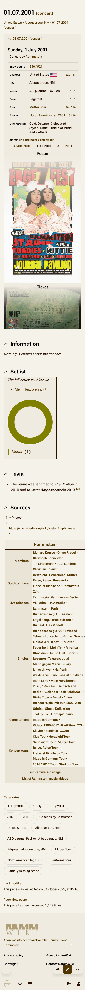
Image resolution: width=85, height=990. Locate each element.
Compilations (19, 719)
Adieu (67, 697)
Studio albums (18, 583)
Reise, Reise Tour (45, 747)
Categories (11, 797)
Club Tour (39, 736)
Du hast (38, 625)
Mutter (72, 575)
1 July (37, 806)
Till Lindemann (43, 563)
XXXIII (64, 730)
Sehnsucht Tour (44, 742)
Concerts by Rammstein (55, 817)
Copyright (11, 964)
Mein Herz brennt (28, 389)
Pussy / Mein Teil (44, 686)
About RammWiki (58, 955)
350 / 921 (36, 66)
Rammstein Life (43, 597)
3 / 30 (72, 115)
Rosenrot (59, 580)
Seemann (66, 614)
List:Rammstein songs (44, 772)
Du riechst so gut (45, 614)
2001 (26, 817)
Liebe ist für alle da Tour (50, 753)
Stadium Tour (68, 764)
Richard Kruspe (44, 552)
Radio (37, 692)
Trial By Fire (41, 714)
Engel (37, 620)
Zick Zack (75, 692)
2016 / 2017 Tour (45, 764)
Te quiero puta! (58, 658)
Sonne (78, 636)
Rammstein (34, 56)
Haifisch (61, 669)
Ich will (56, 642)
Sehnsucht (57, 575)
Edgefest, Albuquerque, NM (26, 849)
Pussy (66, 664)
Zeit (36, 591)
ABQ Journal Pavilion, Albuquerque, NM (35, 838)
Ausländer (51, 692)
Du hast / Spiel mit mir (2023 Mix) (57, 703)
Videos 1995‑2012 (46, 725)
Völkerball (40, 603)
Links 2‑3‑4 (41, 642)
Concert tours (19, 750)
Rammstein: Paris (45, 608)
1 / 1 (73, 82)
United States (13, 22)
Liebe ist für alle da (46, 586)
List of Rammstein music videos (45, 778)
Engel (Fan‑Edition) (57, 620)
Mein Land (40, 681)
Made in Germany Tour (49, 758)
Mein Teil (56, 647)
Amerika (72, 647)
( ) (27, 452)
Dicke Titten (42, 697)
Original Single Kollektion (51, 708)
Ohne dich (40, 653)
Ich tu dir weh (42, 669)
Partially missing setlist (23, 871)
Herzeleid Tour (59, 736)
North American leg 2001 (47, 115)
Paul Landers (66, 563)
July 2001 (57, 806)
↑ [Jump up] (10, 517)
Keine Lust (57, 653)
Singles (23, 658)
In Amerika (57, 603)
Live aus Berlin (67, 597)
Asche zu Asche (61, 636)
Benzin (73, 653)
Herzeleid (40, 575)
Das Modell (54, 625)
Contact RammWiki (60, 964)
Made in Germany (45, 719)
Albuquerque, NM (37, 22)
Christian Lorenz (45, 569)
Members (22, 561)
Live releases (19, 603)
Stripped (71, 631)
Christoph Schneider (48, 558)
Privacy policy (13, 955)
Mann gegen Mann (46, 664)
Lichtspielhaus (62, 714)
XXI (79, 725)
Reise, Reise (42, 580)
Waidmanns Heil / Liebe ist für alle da (58, 675)
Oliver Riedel (66, 552)
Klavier (38, 730)
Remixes (51, 730)
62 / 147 (71, 74)
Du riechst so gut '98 (47, 631)
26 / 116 (71, 107)
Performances (61, 860)
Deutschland (67, 686)
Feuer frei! (40, 647)
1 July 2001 (15, 806)
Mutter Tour (37, 107)
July (10, 817)
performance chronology (38, 139)
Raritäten (68, 725)
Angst (57, 697)
